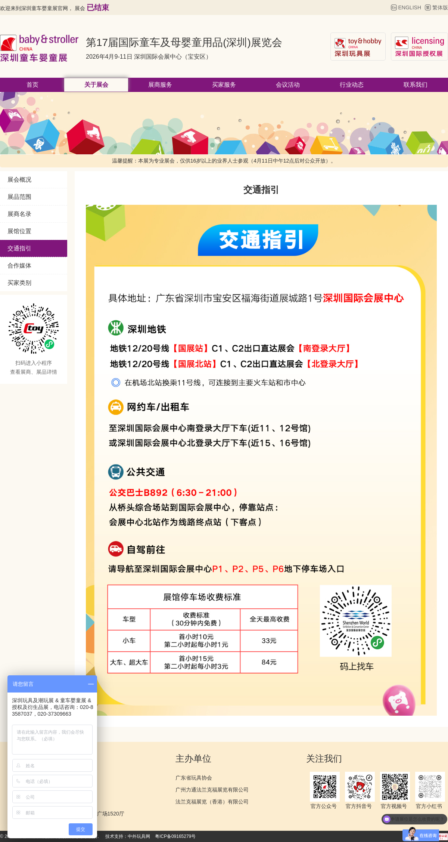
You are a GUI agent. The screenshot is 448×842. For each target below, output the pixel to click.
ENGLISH (409, 7)
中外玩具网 (139, 836)
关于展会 (96, 84)
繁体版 (440, 7)
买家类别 (19, 283)
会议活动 (288, 84)
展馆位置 (19, 231)
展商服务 (160, 84)
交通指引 (19, 248)
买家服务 (224, 84)
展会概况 (19, 179)
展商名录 (19, 214)
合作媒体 (19, 265)
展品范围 (19, 197)
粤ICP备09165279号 (175, 836)
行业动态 (352, 84)
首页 (32, 84)
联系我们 (415, 84)
